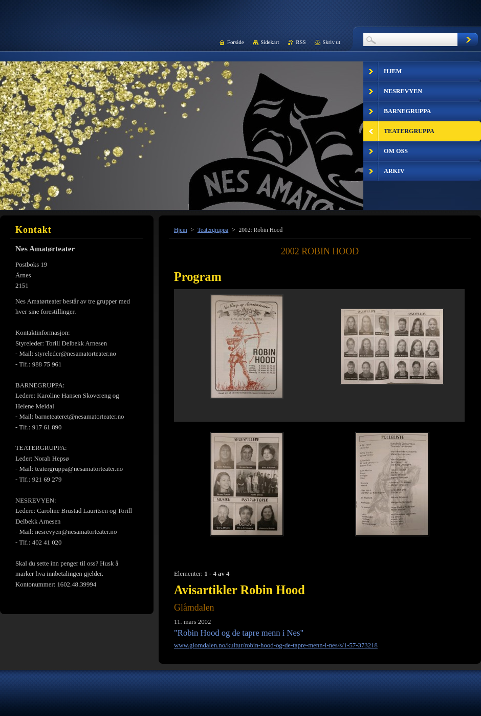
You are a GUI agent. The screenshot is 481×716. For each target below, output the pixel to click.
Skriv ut (331, 42)
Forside (235, 42)
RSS (300, 42)
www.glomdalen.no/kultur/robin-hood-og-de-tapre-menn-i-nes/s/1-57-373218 (276, 645)
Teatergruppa (213, 230)
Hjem (180, 230)
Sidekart (269, 42)
